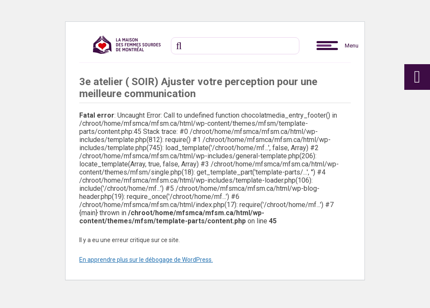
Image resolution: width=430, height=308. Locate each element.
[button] (327, 46)
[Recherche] (235, 45)
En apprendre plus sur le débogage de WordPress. (146, 259)
